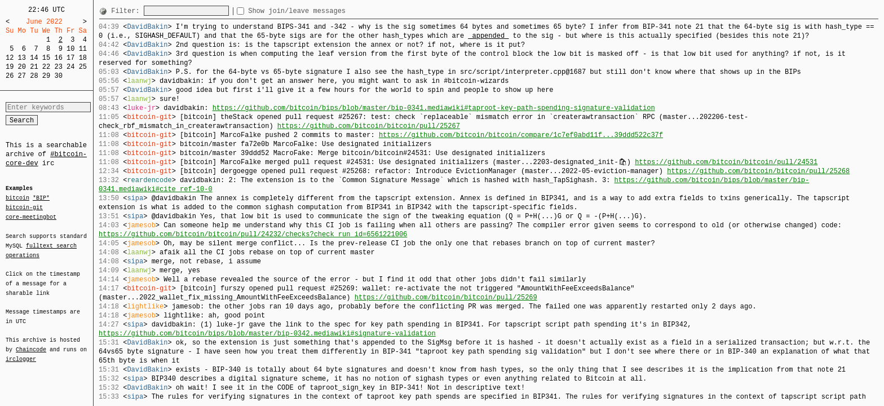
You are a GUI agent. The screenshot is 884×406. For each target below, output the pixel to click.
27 (22, 76)
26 (10, 76)
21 (34, 67)
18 (83, 58)
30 (58, 76)
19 (10, 67)
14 (34, 58)
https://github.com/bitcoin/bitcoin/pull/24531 (726, 162)
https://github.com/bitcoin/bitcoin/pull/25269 (446, 297)
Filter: (127, 11)
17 (70, 58)
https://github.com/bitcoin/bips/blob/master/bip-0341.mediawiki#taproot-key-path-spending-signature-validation (434, 108)
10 (70, 49)
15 (46, 58)
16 (58, 58)
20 (22, 67)
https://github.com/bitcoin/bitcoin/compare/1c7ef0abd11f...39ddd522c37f (521, 135)
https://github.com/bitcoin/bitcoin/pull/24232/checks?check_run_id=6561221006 (253, 234)
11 (83, 49)
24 (70, 67)
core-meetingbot (31, 216)
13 (22, 58)
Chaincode (31, 343)
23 (58, 67)
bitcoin (17, 198)
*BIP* (41, 198)
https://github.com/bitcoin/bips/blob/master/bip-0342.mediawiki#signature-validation (267, 333)
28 (34, 76)
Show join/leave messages (317, 11)
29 (46, 76)
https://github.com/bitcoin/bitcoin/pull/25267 (368, 126)
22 (46, 67)
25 (83, 67)
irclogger (21, 352)
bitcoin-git (24, 207)
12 (10, 58)
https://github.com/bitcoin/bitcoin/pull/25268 (758, 171)
